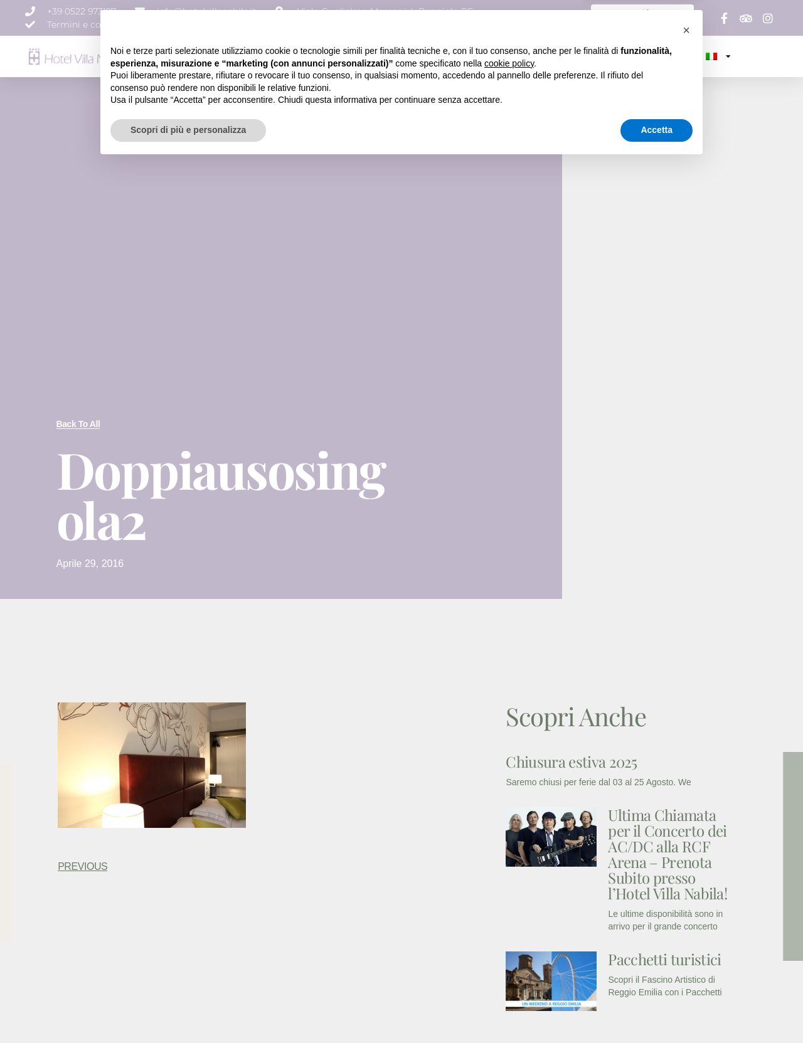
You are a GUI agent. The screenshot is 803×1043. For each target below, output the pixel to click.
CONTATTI (676, 56)
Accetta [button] (657, 1008)
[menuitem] (718, 56)
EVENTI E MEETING (422, 56)
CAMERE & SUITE (305, 56)
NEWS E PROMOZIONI (512, 56)
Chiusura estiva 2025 (571, 761)
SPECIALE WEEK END (605, 56)
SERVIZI (362, 56)
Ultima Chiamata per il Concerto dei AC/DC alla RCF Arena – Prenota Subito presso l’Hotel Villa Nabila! (667, 854)
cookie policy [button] (509, 942)
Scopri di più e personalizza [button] (188, 1008)
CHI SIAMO (242, 56)
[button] (686, 909)
